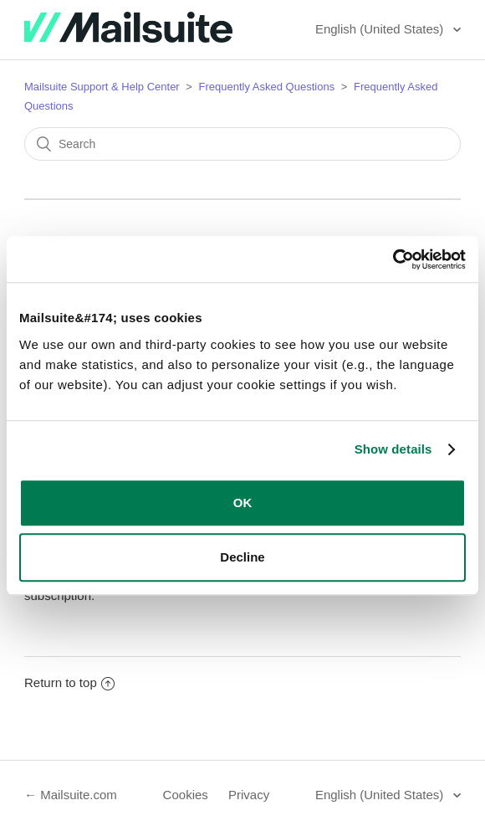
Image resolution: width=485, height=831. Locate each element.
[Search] (242, 144)
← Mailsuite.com (70, 794)
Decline (242, 557)
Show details (393, 449)
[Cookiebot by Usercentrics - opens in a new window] (392, 259)
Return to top (69, 682)
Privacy (248, 794)
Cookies (185, 794)
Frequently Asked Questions (267, 86)
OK (243, 502)
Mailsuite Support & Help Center (102, 86)
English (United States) (381, 29)
